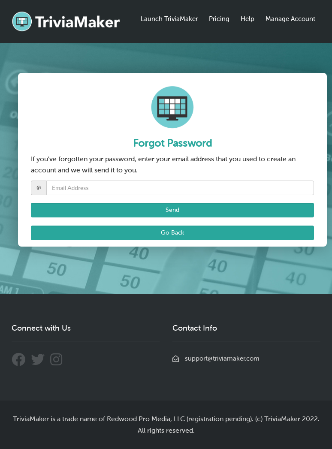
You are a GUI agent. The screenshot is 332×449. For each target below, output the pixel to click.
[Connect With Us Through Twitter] (40, 362)
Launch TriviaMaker (169, 18)
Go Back (172, 232)
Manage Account (290, 18)
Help (247, 18)
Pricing (219, 18)
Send (172, 210)
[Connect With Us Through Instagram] (58, 362)
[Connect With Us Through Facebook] (21, 362)
